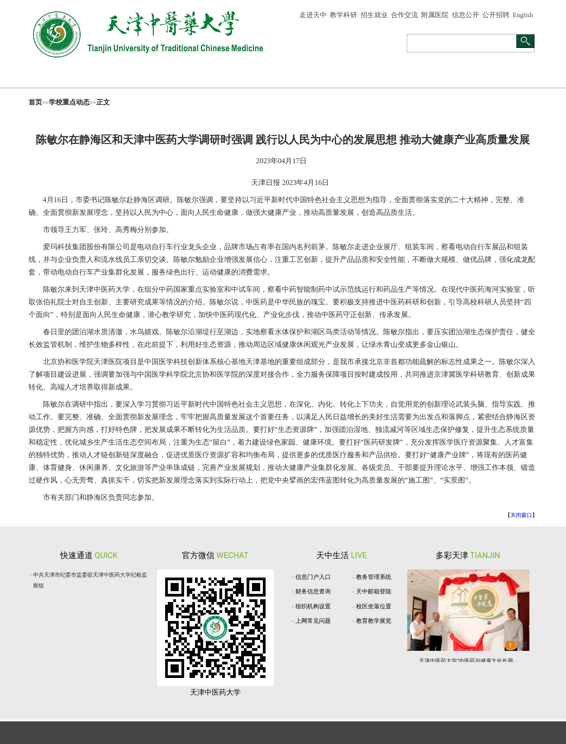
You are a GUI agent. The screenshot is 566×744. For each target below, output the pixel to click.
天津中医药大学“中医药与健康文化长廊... (468, 661)
